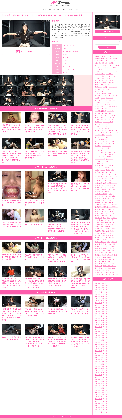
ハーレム (104, 137)
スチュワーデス (112, 106)
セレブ (97, 117)
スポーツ (107, 109)
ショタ (97, 106)
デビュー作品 (99, 128)
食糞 (107, 270)
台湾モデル (104, 189)
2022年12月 (99, 362)
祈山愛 (65, 54)
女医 (110, 194)
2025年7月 (98, 294)
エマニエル (104, 78)
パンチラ (110, 148)
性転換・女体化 (104, 220)
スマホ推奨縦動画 (100, 111)
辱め (100, 264)
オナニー (104, 80)
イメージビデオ (100, 74)
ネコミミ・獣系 (100, 135)
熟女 (77, 9)
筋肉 (96, 250)
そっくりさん (105, 117)
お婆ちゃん (110, 82)
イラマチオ (109, 74)
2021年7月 (98, 399)
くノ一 (103, 98)
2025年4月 (98, 301)
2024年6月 (98, 322)
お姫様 (104, 82)
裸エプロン (98, 259)
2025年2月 (98, 305)
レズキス (106, 176)
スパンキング (99, 109)
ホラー (111, 161)
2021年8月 (98, 397)
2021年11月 (99, 390)
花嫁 (96, 257)
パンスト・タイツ (100, 148)
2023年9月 (98, 342)
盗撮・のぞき (107, 244)
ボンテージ (105, 163)
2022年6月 (98, 375)
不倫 (96, 181)
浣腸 (108, 233)
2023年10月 (99, 340)
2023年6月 (98, 349)
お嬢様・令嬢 (99, 85)
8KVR (107, 58)
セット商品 (113, 115)
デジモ (108, 126)
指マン (115, 222)
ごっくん (98, 102)
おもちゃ (111, 80)
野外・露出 (98, 268)
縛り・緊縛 (106, 250)
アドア (65, 60)
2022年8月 (98, 370)
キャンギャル (99, 96)
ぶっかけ (97, 157)
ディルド (110, 124)
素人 (100, 250)
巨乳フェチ (98, 218)
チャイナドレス (108, 122)
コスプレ (64, 9)
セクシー (106, 115)
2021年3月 (98, 407)
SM (106, 63)
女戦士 (113, 198)
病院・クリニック (100, 242)
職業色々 (98, 255)
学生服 (104, 211)
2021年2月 (98, 410)
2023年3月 (98, 355)
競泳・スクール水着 (109, 248)
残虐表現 (98, 231)
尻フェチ (97, 216)
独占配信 (111, 237)
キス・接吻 (105, 89)
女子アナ (97, 196)
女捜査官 (98, 200)
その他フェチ (99, 120)
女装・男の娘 (99, 202)
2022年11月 (99, 364)
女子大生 (104, 196)
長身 (104, 268)
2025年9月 (98, 290)
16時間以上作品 (100, 56)
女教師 (104, 200)
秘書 (96, 248)
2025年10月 (99, 287)
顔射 (96, 270)
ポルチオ (97, 163)
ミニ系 (115, 168)
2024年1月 (98, 333)
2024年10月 (99, 314)
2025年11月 (99, 285)
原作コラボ (104, 187)
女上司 (107, 192)
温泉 (111, 235)
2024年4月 (98, 327)
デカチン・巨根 (100, 126)
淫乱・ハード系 (100, 235)
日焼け (97, 226)
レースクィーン (110, 174)
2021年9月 (98, 394)
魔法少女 (102, 274)
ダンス (113, 120)
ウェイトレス (111, 76)
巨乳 (44, 9)
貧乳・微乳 (102, 261)
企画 (104, 183)
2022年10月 (99, 366)
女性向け (107, 198)
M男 (96, 63)
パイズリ (110, 139)
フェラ (104, 154)
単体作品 (75, 51)
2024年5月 (98, 325)
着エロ (108, 246)
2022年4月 (98, 379)
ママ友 (111, 165)
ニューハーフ (114, 133)
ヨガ (112, 170)
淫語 (107, 235)
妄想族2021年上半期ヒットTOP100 (106, 205)
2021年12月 (99, 388)
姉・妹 (101, 209)
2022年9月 (98, 368)
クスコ (97, 98)
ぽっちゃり (109, 159)
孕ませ (114, 209)
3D (107, 56)
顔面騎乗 (102, 270)
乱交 (110, 181)
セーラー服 (98, 115)
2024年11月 (99, 311)
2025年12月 (99, 283)
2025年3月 (98, 303)
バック (105, 144)
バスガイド (98, 144)
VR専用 (111, 63)
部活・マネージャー (109, 266)
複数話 (105, 259)
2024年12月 (99, 309)
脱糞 (115, 255)
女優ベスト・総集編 (101, 194)
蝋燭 (108, 257)
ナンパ (97, 133)
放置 (107, 224)
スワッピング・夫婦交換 (102, 113)
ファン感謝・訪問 (110, 152)
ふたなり (110, 154)
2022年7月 (98, 373)
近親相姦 (106, 264)
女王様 (109, 200)
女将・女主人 (99, 198)
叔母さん (111, 187)
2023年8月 (98, 344)
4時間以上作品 (99, 58)
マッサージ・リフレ (101, 165)
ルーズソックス (100, 174)
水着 (107, 231)
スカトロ (103, 106)
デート (104, 124)
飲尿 (107, 272)
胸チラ (104, 255)
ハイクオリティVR (100, 139)
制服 (58, 9)
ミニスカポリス (106, 168)
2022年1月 (98, 386)
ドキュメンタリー (100, 130)
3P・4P (112, 56)
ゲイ (102, 100)
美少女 (101, 253)
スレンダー (110, 111)
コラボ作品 (105, 102)
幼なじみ (114, 218)
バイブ (113, 141)
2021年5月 (98, 403)
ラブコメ (98, 172)
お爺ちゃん (98, 87)
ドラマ (116, 130)
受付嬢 (97, 189)
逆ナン (112, 264)
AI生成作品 (113, 58)
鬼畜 (96, 274)
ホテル (105, 161)
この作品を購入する (109, 32)
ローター (111, 178)
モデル (108, 170)
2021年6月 (98, 401)
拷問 (110, 222)
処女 (103, 185)
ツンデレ (98, 124)
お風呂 (105, 87)
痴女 (108, 242)
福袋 (112, 246)
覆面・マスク (113, 259)
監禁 (114, 244)
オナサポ (98, 80)
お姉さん (98, 82)
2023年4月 (98, 353)
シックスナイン (109, 104)
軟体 (96, 264)
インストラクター (100, 76)
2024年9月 (98, 316)
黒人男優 (108, 274)
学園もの (98, 211)
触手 (96, 261)
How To (109, 61)
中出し (101, 181)
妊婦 (96, 209)
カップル (98, 89)
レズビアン (113, 176)
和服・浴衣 (112, 189)
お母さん (107, 85)
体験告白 (98, 185)
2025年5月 (98, 298)
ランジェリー (106, 172)
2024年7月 (98, 320)
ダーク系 (107, 120)
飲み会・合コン (100, 272)
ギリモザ (107, 96)
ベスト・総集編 (106, 157)
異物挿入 (106, 240)
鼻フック (115, 274)
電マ (108, 268)
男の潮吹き (98, 240)
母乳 (103, 231)
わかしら (66, 57)
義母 (110, 253)
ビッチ (108, 150)
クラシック (109, 98)
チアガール (98, 122)
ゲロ (106, 100)
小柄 (113, 213)
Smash (61, 2)
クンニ (97, 100)
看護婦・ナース (100, 246)
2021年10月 (99, 392)
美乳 (96, 253)
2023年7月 (98, 346)
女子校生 (71, 9)
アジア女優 (112, 67)
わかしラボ (66, 66)
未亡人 (108, 229)
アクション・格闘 (112, 65)
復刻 (96, 220)
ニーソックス (105, 133)
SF (103, 63)
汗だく (112, 231)
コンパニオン (99, 104)
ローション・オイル (101, 178)
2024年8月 (98, 318)
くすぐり (114, 96)
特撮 (106, 237)
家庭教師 (110, 211)
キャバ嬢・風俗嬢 (100, 93)
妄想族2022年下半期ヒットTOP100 (106, 207)
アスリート (98, 69)
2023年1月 (98, 359)
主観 (106, 181)
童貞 (100, 248)
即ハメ (97, 187)
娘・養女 (107, 209)
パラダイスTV (106, 146)
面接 (112, 268)
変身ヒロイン (99, 192)
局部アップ (105, 216)
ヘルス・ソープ (100, 159)
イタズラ (114, 72)
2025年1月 (98, 307)
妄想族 (111, 202)
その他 (112, 117)
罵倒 (113, 250)
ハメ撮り (97, 146)
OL (100, 63)
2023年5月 (98, 351)
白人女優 (114, 242)
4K (116, 56)
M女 (114, 61)
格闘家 (114, 229)
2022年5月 (98, 377)
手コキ (97, 222)
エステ (97, 78)
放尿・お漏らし (100, 224)
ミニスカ (98, 168)
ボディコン (98, 161)
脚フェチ (110, 255)
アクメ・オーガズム (101, 67)
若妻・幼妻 (102, 257)
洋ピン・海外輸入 (100, 233)
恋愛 (111, 220)
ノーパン (108, 135)
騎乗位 (112, 272)
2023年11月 (99, 338)
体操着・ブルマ (112, 183)
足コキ (114, 261)
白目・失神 (98, 244)
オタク (111, 78)
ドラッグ (110, 130)
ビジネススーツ (100, 150)
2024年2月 (98, 331)
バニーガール (113, 144)
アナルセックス (100, 72)
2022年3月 (98, 381)
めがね (103, 170)
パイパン (98, 141)
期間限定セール (100, 229)
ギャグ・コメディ (100, 91)
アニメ (108, 72)
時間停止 (107, 226)
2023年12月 (99, 335)
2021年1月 (98, 412)
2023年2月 (98, 357)
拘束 (106, 222)
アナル (105, 69)
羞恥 (106, 253)
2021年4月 (98, 405)
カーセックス (113, 87)
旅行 (111, 224)
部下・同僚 (98, 266)
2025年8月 (98, 292)
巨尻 (104, 218)
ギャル (109, 93)
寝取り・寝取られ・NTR (102, 213)
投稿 (102, 222)
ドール (107, 128)
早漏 (102, 226)
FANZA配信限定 (100, 61)
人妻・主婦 (51, 9)
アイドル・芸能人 (100, 65)
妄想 (106, 202)
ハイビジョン (67, 51)
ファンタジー (99, 152)
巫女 (108, 218)
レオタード (98, 176)
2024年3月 (98, 329)
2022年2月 (98, 383)
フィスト (98, 154)
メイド (97, 170)
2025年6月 (98, 296)
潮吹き (97, 237)
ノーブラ (97, 137)
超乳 (108, 261)
